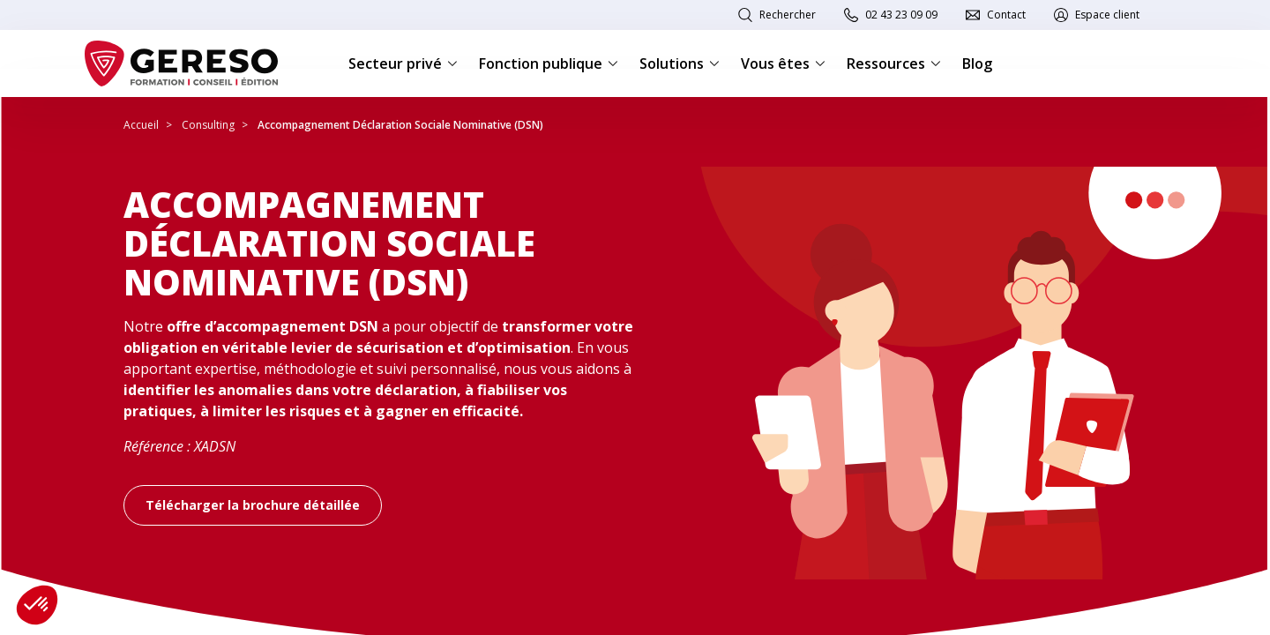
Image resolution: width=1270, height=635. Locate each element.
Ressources (894, 63)
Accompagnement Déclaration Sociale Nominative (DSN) (400, 124)
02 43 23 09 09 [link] (901, 14)
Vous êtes (783, 63)
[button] (37, 605)
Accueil (141, 124)
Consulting (208, 124)
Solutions (679, 63)
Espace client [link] (1107, 14)
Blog (977, 63)
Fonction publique (548, 63)
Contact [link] (1006, 14)
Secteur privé (403, 63)
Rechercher (787, 14)
